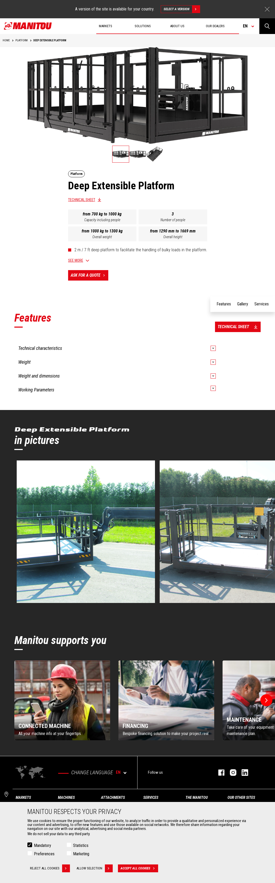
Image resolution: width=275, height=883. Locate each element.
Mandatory (42, 845)
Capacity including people (102, 220)
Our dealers (215, 26)
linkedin (242, 772)
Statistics (80, 845)
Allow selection (94, 868)
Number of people (172, 220)
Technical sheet (81, 200)
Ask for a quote (89, 275)
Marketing (81, 853)
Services (150, 797)
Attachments (113, 797)
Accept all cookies (139, 868)
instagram (230, 772)
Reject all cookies (50, 868)
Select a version (182, 9)
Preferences (44, 853)
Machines (66, 797)
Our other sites (241, 797)
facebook (219, 772)
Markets (23, 797)
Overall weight (102, 237)
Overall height (172, 237)
